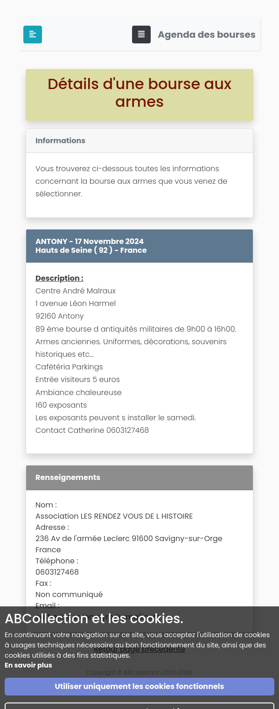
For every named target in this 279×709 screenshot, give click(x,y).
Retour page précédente (139, 649)
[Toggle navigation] (141, 34)
